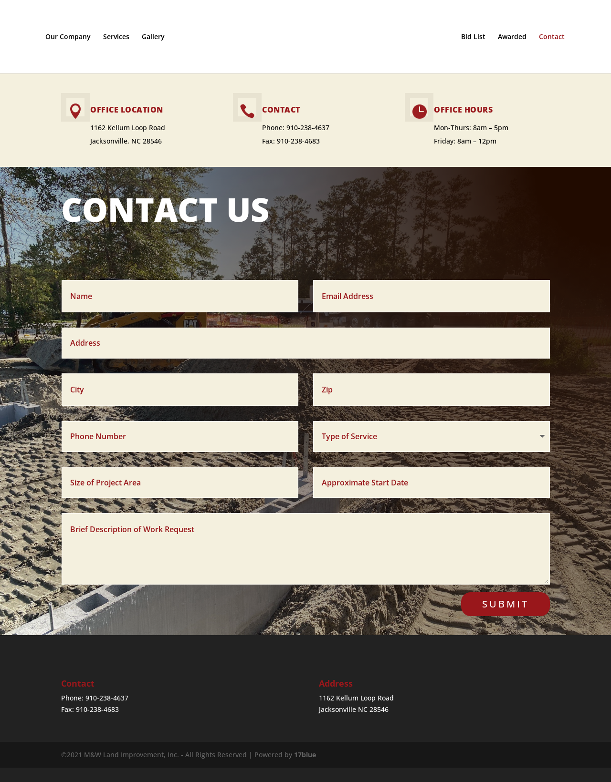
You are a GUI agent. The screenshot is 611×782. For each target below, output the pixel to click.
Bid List (482, 37)
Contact (560, 37)
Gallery (144, 37)
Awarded (520, 37)
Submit (505, 603)
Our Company (59, 37)
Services (108, 37)
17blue (305, 754)
